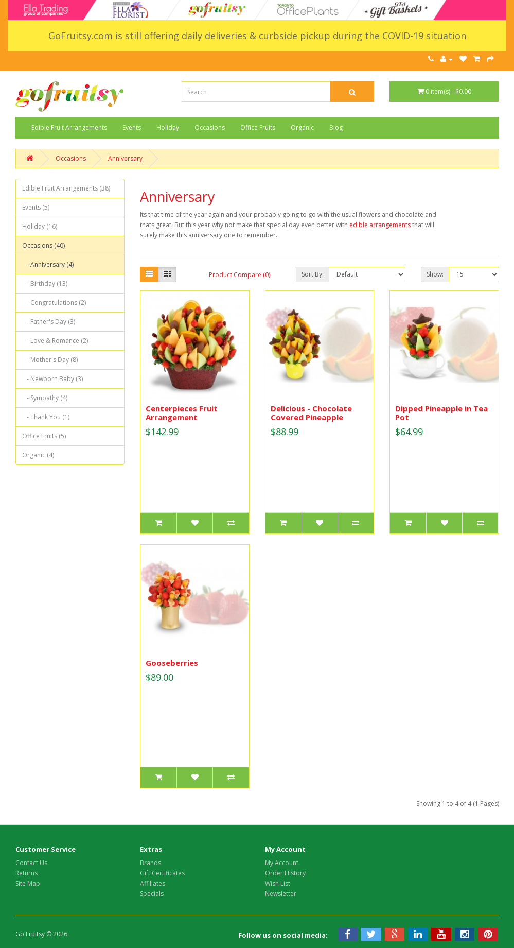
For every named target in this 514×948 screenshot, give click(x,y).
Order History (285, 873)
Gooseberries (172, 663)
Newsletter (280, 893)
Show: (435, 274)
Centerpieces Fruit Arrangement (182, 412)
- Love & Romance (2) (55, 340)
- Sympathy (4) (44, 397)
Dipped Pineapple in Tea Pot (441, 412)
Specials (152, 893)
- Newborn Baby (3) (52, 378)
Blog (336, 127)
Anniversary (125, 158)
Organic (302, 127)
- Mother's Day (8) (50, 359)
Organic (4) (38, 455)
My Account (281, 862)
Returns (26, 873)
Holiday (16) (39, 226)
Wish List (277, 883)
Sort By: (313, 274)
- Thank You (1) (45, 416)
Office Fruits (257, 127)
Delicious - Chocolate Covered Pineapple (311, 412)
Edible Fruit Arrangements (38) (66, 188)
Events (131, 127)
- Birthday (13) (44, 283)
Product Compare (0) (239, 274)
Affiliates (152, 883)
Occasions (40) (43, 245)
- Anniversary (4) (48, 264)
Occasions (209, 127)
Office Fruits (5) (44, 436)
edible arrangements (379, 224)
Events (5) (35, 207)
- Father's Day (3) (48, 321)
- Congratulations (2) (54, 302)
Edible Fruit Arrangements (69, 127)
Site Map (27, 883)
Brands (150, 862)
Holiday (167, 127)
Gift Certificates (162, 873)
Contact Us (31, 862)
